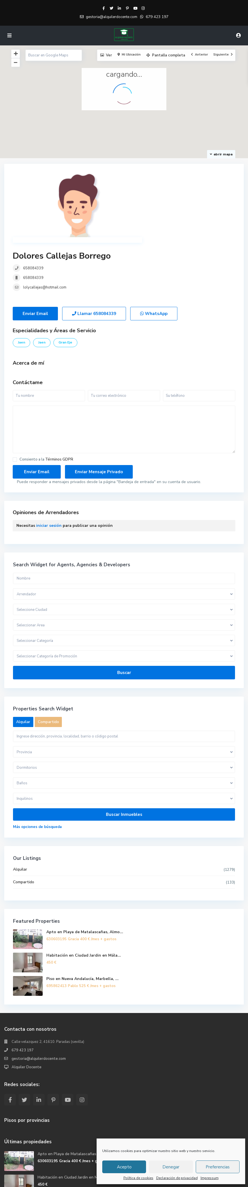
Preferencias (218, 1167)
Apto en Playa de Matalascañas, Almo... (84, 875)
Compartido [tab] (48, 665)
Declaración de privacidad (177, 1178)
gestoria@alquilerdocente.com (39, 1002)
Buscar (124, 616)
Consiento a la (46, 403)
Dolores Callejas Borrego (173, 178)
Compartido (23, 825)
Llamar (94, 257)
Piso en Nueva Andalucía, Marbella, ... (82, 922)
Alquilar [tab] (23, 665)
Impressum (210, 1178)
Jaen (21, 286)
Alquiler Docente (27, 1010)
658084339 (144, 190)
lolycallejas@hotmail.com (156, 209)
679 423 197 (157, 16)
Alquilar (20, 813)
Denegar (170, 1167)
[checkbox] (15, 403)
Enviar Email (35, 257)
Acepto (124, 1167)
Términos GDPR (59, 403)
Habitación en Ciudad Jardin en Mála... (83, 899)
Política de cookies (138, 1178)
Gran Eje (65, 286)
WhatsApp (153, 257)
